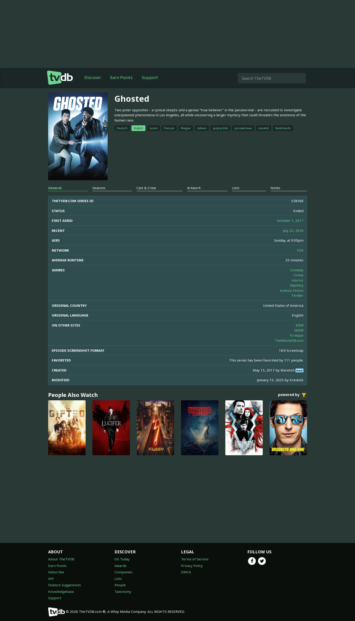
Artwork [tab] (194, 188)
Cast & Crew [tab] (146, 188)
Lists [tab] (235, 188)
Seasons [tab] (98, 188)
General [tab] (54, 188)
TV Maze (296, 335)
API (51, 578)
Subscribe (56, 572)
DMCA (186, 572)
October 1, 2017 (290, 220)
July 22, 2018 (293, 230)
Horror (297, 280)
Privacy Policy (192, 565)
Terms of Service (195, 559)
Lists (118, 578)
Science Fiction (291, 290)
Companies (123, 572)
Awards (120, 565)
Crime (298, 275)
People (120, 585)
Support (150, 77)
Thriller (297, 295)
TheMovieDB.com (289, 340)
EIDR (299, 325)
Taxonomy (122, 591)
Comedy (296, 270)
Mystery (296, 285)
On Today (122, 559)
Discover (92, 77)
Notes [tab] (275, 188)
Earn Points (121, 77)
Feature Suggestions (64, 585)
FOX (300, 250)
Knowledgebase (61, 591)
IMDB (298, 330)
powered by (292, 395)
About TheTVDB (61, 559)
